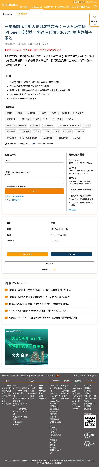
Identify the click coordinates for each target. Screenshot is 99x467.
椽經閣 (48, 6)
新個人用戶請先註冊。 (16, 196)
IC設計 (53, 445)
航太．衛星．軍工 (20, 405)
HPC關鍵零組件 (55, 389)
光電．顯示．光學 (20, 412)
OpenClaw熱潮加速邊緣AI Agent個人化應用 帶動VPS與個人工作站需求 (38, 310)
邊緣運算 (53, 393)
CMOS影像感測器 (30, 137)
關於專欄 (65, 398)
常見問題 (49, 375)
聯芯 (87, 125)
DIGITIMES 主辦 (77, 389)
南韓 (10, 113)
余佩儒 (45, 43)
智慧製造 (53, 411)
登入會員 (40, 49)
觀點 (41, 388)
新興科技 (53, 406)
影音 (67, 6)
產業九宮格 (6, 393)
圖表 (17, 424)
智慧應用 (76, 393)
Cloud (52, 427)
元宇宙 (77, 137)
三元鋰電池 (47, 137)
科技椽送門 (6, 396)
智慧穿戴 (53, 440)
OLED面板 (12, 137)
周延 (30, 43)
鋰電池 (68, 131)
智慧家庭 (53, 414)
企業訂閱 (71, 254)
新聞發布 (15, 375)
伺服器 (53, 432)
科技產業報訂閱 (90, 396)
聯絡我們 (87, 409)
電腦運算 (53, 429)
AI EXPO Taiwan (76, 407)
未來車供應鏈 (7, 388)
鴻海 (47, 131)
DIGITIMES (90, 381)
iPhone (81, 131)
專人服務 (72, 209)
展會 (4, 398)
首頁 (7, 381)
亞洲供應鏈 (21, 13)
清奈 (54, 113)
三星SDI (71, 119)
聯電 (37, 131)
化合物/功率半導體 (55, 397)
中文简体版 (80, 375)
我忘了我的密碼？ (14, 199)
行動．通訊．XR (19, 394)
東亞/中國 (34, 393)
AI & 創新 (76, 401)
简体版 (81, 2)
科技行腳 (65, 393)
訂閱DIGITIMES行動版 (90, 399)
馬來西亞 (32, 113)
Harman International (69, 125)
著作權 (33, 375)
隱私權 (41, 375)
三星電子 (79, 113)
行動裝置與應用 (55, 436)
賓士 (47, 119)
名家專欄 (65, 391)
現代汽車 (25, 119)
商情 (41, 396)
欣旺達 (35, 125)
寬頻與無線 (54, 419)
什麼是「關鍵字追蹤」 (45, 143)
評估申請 (89, 2)
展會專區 (42, 398)
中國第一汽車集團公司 (17, 125)
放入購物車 (27, 254)
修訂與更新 (6, 404)
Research (36, 6)
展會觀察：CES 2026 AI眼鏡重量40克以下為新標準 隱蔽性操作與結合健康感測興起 (43, 317)
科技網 (24, 6)
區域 (30, 386)
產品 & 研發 (77, 398)
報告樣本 (49, 263)
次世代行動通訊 (55, 423)
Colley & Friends (64, 387)
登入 (95, 2)
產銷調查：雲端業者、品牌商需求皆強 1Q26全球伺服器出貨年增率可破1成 (40, 289)
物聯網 (53, 417)
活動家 (59, 6)
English (93, 375)
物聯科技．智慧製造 (20, 418)
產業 (15, 386)
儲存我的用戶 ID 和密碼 (15, 186)
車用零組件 (54, 386)
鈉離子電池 (63, 137)
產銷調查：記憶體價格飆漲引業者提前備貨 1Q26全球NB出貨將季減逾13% (40, 296)
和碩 (37, 119)
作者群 (64, 396)
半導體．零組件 (21, 388)
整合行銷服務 (89, 404)
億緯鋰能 (25, 131)
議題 (41, 386)
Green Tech (55, 401)
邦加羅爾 (65, 113)
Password (9, 174)
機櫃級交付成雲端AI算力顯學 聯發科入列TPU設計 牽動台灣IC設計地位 (39, 303)
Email (7, 160)
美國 (20, 113)
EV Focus (54, 404)
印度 (44, 113)
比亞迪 (58, 119)
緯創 (57, 131)
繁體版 (76, 2)
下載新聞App (89, 414)
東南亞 (33, 388)
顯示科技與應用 (55, 451)
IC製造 (53, 448)
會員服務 (87, 391)
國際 (32, 396)
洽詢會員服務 (53, 49)
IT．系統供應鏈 (21, 409)
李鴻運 (37, 43)
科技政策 (18, 422)
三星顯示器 (49, 125)
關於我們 (5, 375)
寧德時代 (11, 131)
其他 (74, 404)
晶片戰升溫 (6, 386)
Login (34, 191)
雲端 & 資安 (77, 396)
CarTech (53, 442)
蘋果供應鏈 (6, 391)
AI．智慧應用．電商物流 (20, 399)
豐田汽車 (11, 119)
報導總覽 (42, 391)
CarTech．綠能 (21, 391)
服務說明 (24, 375)
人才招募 (87, 406)
